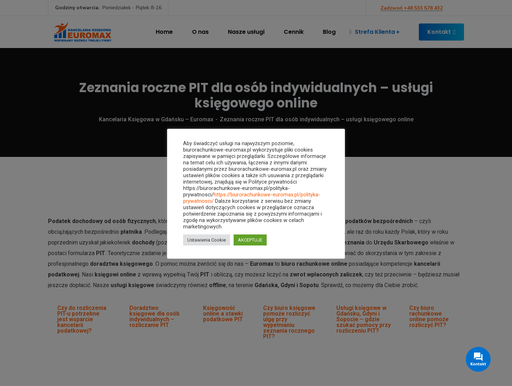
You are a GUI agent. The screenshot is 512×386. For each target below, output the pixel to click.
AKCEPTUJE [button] (250, 240)
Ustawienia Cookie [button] (206, 240)
